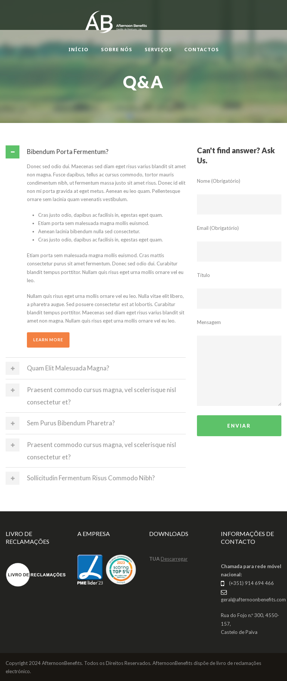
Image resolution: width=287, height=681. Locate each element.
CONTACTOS (201, 49)
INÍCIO (78, 49)
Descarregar (174, 559)
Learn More (48, 339)
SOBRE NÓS (116, 49)
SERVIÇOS (158, 49)
